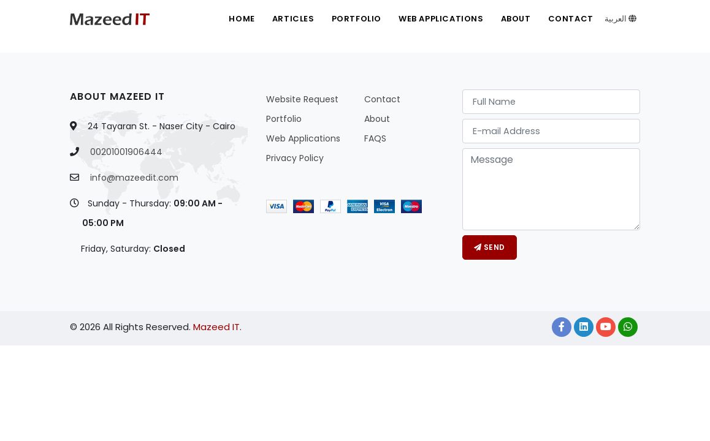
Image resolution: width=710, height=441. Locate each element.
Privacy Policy (295, 158)
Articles (293, 18)
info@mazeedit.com (134, 178)
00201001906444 (126, 152)
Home (241, 18)
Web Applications (441, 18)
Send (489, 247)
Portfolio (356, 18)
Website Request (302, 99)
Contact (571, 18)
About (516, 18)
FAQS (375, 138)
